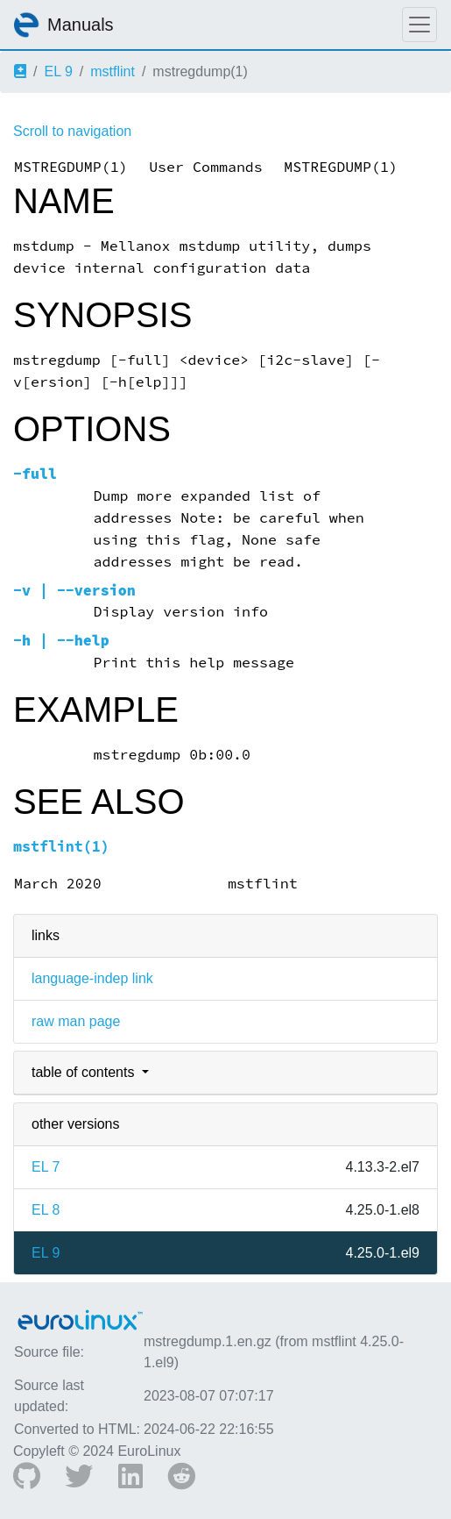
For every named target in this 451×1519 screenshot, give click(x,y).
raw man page (76, 1021)
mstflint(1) (61, 847)
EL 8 (46, 1209)
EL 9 (58, 71)
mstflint (112, 71)
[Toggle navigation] (419, 24)
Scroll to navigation (72, 131)
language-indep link (92, 978)
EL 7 (46, 1166)
